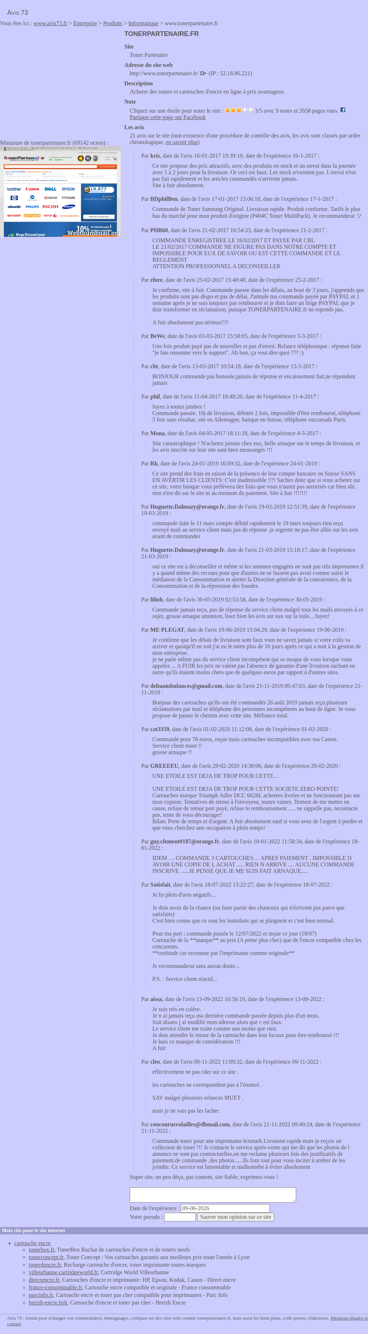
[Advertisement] (60, 80)
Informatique (143, 23)
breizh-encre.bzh (48, 1302)
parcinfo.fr (41, 1295)
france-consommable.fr (55, 1287)
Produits (112, 23)
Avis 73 (17, 12)
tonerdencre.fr (45, 1265)
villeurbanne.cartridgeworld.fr (63, 1272)
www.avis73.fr (50, 23)
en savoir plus (182, 142)
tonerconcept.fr (46, 1257)
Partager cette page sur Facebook (168, 117)
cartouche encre (32, 1243)
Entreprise (85, 23)
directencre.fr (44, 1280)
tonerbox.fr (41, 1250)
